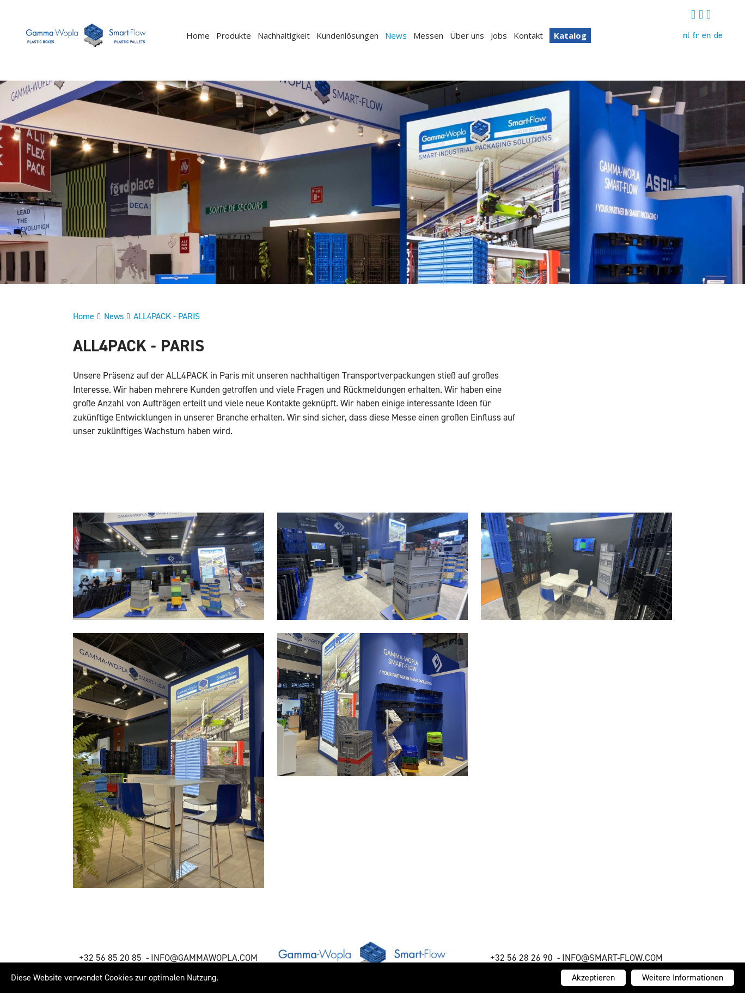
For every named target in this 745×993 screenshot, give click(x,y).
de (718, 35)
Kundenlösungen (347, 35)
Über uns (467, 35)
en (706, 35)
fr (696, 35)
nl (686, 35)
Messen (428, 35)
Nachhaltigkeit (284, 35)
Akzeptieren (593, 977)
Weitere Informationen (682, 977)
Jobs (499, 35)
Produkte (233, 35)
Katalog (570, 35)
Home (198, 35)
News (396, 35)
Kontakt (528, 35)
